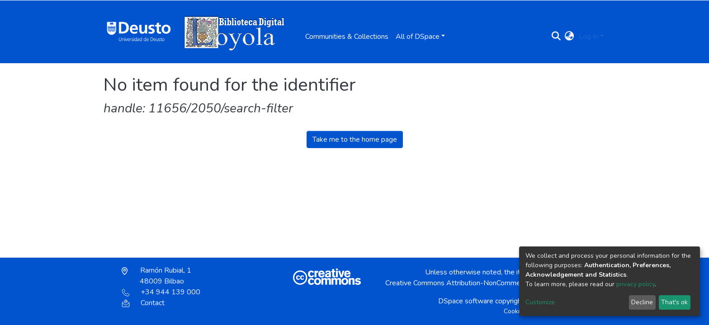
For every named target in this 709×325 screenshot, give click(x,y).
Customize (540, 302)
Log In (588, 37)
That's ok (674, 302)
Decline (642, 302)
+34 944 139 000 (161, 292)
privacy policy (635, 284)
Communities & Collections (346, 37)
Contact (143, 303)
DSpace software (465, 301)
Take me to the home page (354, 139)
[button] (569, 36)
